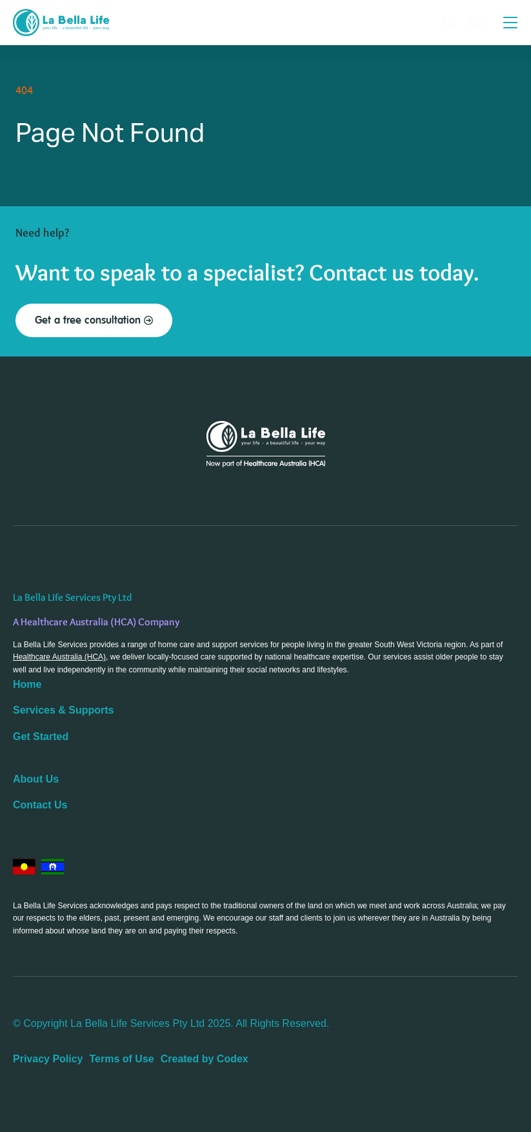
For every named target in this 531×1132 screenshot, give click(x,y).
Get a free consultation (94, 320)
